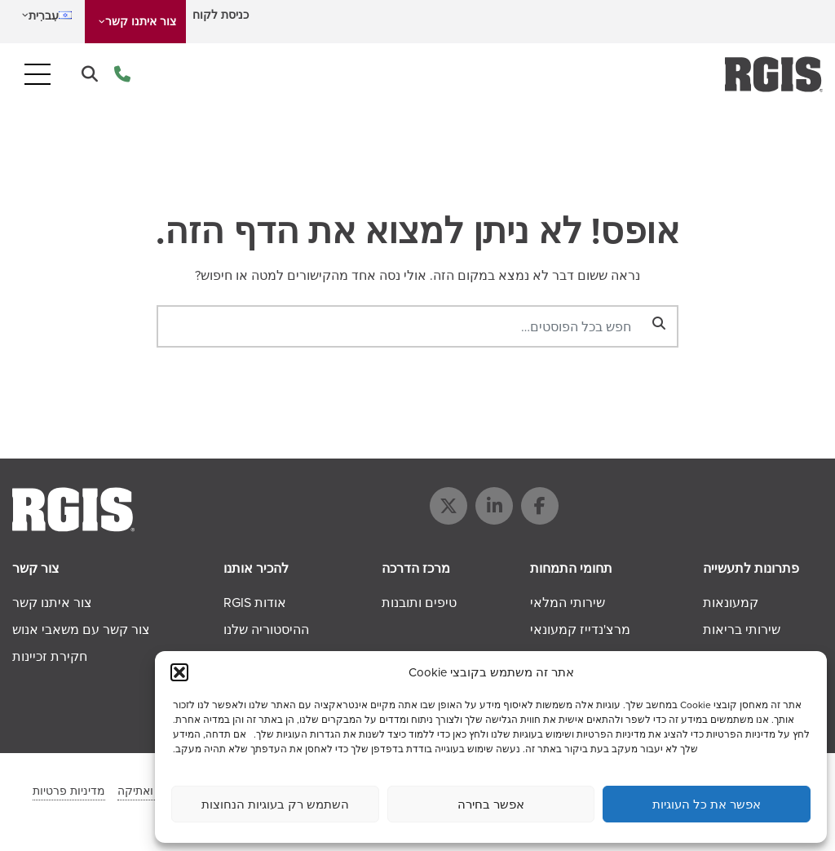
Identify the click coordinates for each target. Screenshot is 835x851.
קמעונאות (730, 602)
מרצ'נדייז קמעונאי (580, 629)
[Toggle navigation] (37, 74)
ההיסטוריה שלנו (266, 629)
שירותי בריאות (741, 629)
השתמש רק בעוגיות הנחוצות (275, 804)
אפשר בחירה (490, 804)
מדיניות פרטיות (69, 791)
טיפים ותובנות (419, 602)
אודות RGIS (254, 602)
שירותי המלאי (567, 602)
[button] (179, 672)
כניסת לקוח (220, 15)
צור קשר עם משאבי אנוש (81, 629)
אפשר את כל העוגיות (706, 804)
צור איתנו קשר (140, 21)
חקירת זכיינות (49, 656)
